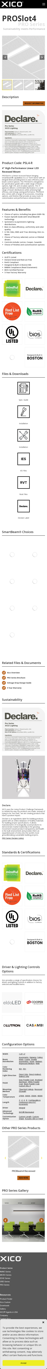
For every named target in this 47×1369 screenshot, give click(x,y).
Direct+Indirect (35, 1074)
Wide (38, 1063)
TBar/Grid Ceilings (26, 1089)
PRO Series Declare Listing (13, 838)
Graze (32, 1061)
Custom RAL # (25, 1086)
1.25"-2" (22, 1054)
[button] (43, 1322)
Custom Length (25, 1116)
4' (22, 1100)
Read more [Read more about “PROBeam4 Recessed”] (23, 1178)
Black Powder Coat (31, 1084)
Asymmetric (24, 1057)
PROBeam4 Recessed (23, 1171)
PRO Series (31, 24)
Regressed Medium (27, 1063)
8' (26, 1100)
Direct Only (23, 1074)
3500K (33, 1096)
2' (19, 1100)
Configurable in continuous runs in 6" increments (30, 1102)
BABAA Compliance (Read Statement (21, 267)
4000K (39, 1096)
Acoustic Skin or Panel (34, 1118)
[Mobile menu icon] (44, 4)
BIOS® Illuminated (26, 1112)
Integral (22, 1107)
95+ (24, 1069)
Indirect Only (24, 1076)
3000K (27, 1096)
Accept (23, 1363)
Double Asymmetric (28, 1060)
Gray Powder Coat (26, 1080)
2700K (21, 1096)
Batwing (33, 1057)
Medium (38, 1061)
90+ (20, 1069)
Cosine (27, 1059)
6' (24, 1100)
